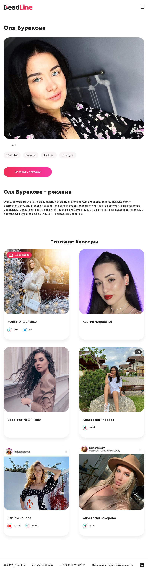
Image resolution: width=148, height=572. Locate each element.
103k (13, 145)
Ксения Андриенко (22, 321)
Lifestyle (67, 155)
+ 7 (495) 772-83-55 (73, 565)
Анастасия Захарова (99, 518)
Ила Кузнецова (19, 518)
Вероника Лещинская (24, 419)
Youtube (12, 155)
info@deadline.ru (43, 565)
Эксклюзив (22, 254)
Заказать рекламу (28, 171)
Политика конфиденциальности (112, 565)
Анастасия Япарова (98, 419)
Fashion (48, 155)
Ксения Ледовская (97, 321)
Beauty (30, 155)
